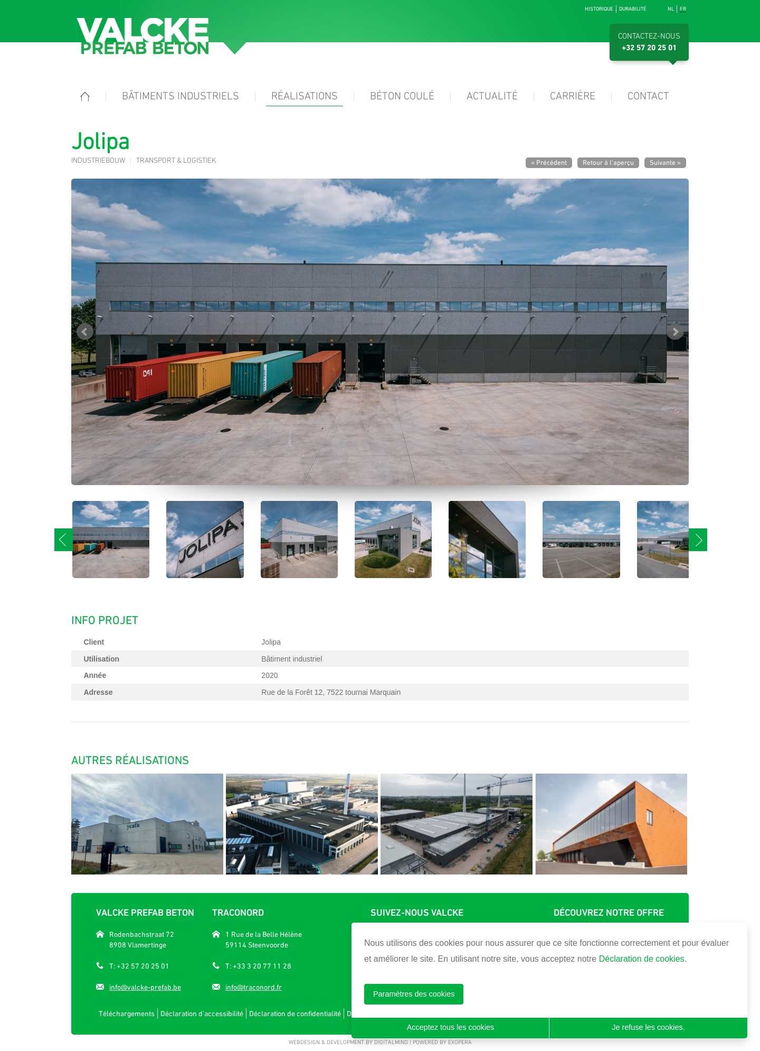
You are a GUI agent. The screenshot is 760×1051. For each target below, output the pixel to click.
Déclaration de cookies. (643, 958)
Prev (85, 331)
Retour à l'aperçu (608, 162)
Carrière (572, 96)
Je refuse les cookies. (648, 1027)
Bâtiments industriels (180, 96)
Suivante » (665, 162)
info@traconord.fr (253, 987)
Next (675, 331)
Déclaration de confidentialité (295, 1013)
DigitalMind (391, 1042)
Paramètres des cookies (413, 994)
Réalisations (304, 96)
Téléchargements (127, 1013)
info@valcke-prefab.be (145, 987)
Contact (648, 96)
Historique (599, 9)
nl (671, 9)
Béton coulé (402, 96)
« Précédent (549, 162)
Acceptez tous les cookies (451, 1027)
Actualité (492, 96)
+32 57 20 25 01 (649, 48)
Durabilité (633, 9)
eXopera (460, 1042)
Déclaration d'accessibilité (201, 1013)
